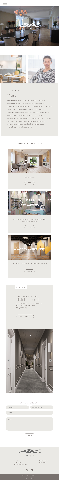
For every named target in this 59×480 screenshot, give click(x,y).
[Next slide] (50, 360)
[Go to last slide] (8, 360)
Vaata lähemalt (25, 316)
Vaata (29, 183)
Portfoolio (43, 460)
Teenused (17, 462)
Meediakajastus (20, 464)
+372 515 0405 (29, 478)
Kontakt (42, 462)
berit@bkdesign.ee (29, 475)
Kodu (16, 460)
